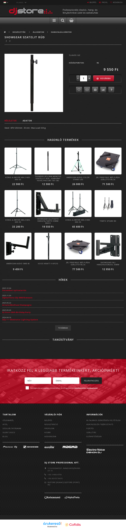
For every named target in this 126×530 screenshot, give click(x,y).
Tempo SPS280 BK (108, 221)
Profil (102, 2)
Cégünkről (8, 420)
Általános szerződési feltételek (103, 420)
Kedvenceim (50, 436)
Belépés (88, 2)
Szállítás (91, 432)
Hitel (5, 424)
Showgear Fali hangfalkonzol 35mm (108, 263)
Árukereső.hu (52, 526)
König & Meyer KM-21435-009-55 (18, 221)
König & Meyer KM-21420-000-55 (18, 178)
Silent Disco (9, 432)
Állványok (38, 32)
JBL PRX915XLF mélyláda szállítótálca (108, 178)
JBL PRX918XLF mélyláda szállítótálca (78, 263)
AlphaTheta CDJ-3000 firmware (17, 298)
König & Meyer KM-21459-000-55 (78, 221)
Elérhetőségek (94, 436)
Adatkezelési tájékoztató (99, 424)
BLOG (5, 436)
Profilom (49, 428)
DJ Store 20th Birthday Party (16, 312)
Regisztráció (51, 424)
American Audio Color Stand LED (78, 178)
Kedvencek (117, 2)
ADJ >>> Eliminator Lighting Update (20, 320)
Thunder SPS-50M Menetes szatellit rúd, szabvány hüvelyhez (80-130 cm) (48, 178)
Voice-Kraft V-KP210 (48, 263)
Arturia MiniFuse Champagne (16, 305)
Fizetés (90, 428)
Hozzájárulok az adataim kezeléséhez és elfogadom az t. (64, 388)
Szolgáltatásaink (12, 428)
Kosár (47, 432)
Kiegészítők (19, 32)
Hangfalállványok (61, 32)
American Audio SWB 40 (18, 263)
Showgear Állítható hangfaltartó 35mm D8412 (48, 221)
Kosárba (105, 78)
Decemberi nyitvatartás (14, 290)
